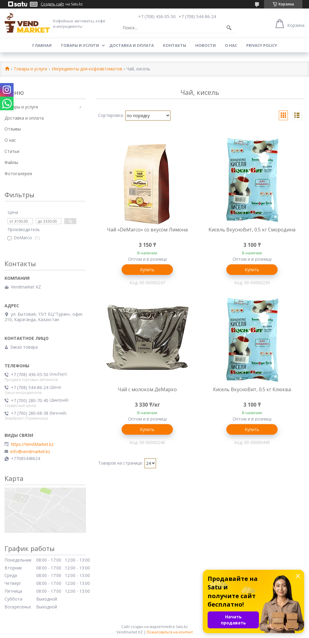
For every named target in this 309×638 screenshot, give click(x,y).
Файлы (11, 162)
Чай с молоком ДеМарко (147, 389)
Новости (205, 45)
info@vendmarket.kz (30, 451)
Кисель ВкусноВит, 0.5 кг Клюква (252, 389)
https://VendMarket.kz (32, 444)
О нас (231, 45)
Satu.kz (182, 626)
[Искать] (229, 28)
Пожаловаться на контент (170, 632)
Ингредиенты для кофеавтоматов (87, 69)
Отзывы (13, 129)
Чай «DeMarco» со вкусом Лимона (147, 230)
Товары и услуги (80, 45)
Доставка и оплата (131, 45)
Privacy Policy (261, 45)
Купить (147, 269)
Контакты (174, 45)
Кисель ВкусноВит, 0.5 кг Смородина (252, 230)
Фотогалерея (18, 173)
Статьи (12, 151)
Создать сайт (52, 4)
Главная (42, 45)
